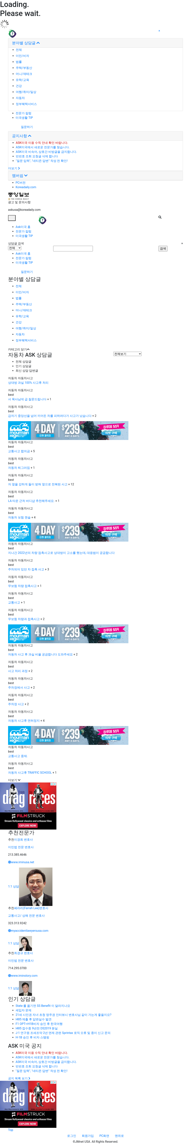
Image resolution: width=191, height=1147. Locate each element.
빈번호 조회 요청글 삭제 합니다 (37, 156)
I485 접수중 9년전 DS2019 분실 (37, 1028)
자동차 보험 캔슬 (19, 517)
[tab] (95, 43)
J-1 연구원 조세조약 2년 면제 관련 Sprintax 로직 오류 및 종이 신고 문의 (63, 1033)
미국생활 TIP (24, 117)
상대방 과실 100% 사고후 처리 (28, 382)
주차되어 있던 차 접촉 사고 (26, 569)
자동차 (20, 98)
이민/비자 (22, 56)
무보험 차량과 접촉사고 (24, 619)
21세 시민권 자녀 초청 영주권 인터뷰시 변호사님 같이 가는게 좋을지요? (63, 1015)
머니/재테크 (24, 74)
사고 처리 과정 (18, 671)
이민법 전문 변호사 (21, 847)
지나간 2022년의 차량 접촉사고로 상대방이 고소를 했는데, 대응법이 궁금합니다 (61, 553)
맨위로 (119, 1136)
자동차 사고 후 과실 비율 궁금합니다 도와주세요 (40, 654)
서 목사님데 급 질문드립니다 (27, 399)
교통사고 (14, 602)
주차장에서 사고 (19, 687)
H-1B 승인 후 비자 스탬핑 (32, 1037)
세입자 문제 (23, 1010)
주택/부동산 (24, 68)
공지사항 (21, 136)
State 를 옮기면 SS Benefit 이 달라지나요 (43, 1006)
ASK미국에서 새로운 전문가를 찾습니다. (43, 147)
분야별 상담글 (26, 43)
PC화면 (104, 1136)
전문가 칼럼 (23, 113)
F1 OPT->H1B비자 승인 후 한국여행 (39, 1024)
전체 (19, 50)
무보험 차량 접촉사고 (22, 586)
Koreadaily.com (26, 187)
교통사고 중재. (18, 756)
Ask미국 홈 (23, 227)
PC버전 (21, 182)
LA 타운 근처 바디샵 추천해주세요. (31, 501)
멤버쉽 (20, 175)
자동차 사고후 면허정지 (24, 720)
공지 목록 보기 (19, 1078)
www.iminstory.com (22, 975)
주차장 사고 (16, 704)
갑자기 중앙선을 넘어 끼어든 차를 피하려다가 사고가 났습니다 (50, 416)
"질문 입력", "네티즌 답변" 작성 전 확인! (42, 161)
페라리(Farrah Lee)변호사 (31, 908)
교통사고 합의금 (19, 451)
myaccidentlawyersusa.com (28, 930)
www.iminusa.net (21, 862)
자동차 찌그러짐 (19, 468)
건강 (19, 86)
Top (10, 1130)
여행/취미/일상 (26, 92)
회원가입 (88, 1136)
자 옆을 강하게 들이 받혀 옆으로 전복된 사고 (37, 484)
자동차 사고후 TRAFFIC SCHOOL (30, 772)
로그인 (71, 1136)
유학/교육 (22, 80)
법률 (19, 62)
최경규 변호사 (23, 953)
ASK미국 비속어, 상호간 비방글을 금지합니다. (46, 152)
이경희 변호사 (23, 839)
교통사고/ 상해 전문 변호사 (26, 915)
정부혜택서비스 (26, 104)
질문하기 (20, 127)
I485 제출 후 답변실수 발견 (34, 1019)
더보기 (14, 168)
